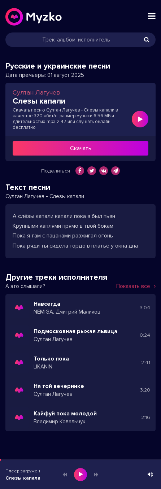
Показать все (136, 286)
